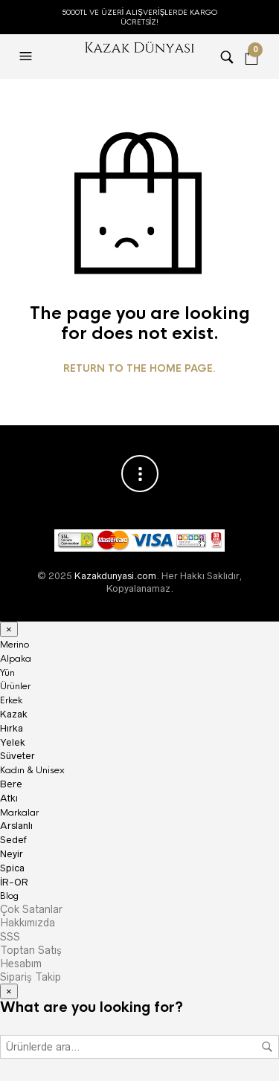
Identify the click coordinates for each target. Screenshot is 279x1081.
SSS (10, 937)
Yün (7, 673)
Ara (267, 1047)
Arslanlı (16, 825)
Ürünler (15, 686)
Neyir (11, 853)
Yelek (12, 742)
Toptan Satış (31, 950)
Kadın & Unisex (32, 770)
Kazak (14, 714)
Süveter (17, 755)
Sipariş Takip (30, 977)
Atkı (9, 798)
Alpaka (15, 659)
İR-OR (14, 882)
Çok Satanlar (31, 909)
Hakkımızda (27, 923)
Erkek (11, 700)
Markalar (19, 813)
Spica (12, 868)
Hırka (11, 728)
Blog (9, 896)
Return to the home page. (139, 369)
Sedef (13, 839)
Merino (14, 645)
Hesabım (21, 963)
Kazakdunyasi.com (115, 575)
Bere (11, 784)
